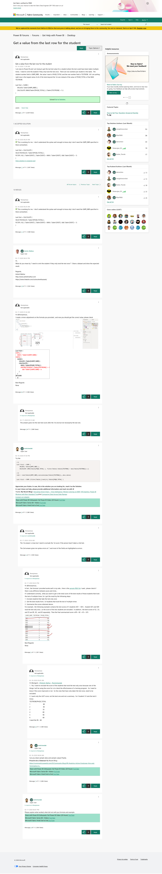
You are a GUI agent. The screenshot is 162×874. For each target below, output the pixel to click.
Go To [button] (144, 20)
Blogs (83, 15)
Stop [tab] (130, 97)
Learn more (17, 8)
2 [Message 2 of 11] (21, 513)
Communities (74, 15)
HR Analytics (85, 493)
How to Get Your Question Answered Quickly (122, 113)
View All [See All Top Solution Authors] (110, 159)
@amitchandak (57, 684)
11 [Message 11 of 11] (22, 167)
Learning (91, 15)
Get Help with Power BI (53, 35)
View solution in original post (25, 161)
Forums (47, 15)
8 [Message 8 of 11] (21, 392)
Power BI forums (21, 35)
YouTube (62, 501)
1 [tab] (123, 97)
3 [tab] (126, 97)
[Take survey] (114, 93)
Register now (141, 28)
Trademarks (144, 860)
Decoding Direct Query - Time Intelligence (48, 493)
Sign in (130, 20)
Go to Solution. (60, 99)
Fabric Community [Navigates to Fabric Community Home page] (35, 14)
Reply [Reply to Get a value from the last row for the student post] (95, 112)
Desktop (71, 35)
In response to (27, 415)
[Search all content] (124, 24)
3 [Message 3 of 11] (26, 556)
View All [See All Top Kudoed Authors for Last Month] (110, 202)
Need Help (25, 107)
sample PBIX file (75, 589)
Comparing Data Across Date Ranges (54, 495)
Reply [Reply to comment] (95, 172)
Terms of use (134, 860)
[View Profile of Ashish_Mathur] (29, 251)
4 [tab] (127, 97)
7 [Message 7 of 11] (35, 782)
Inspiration (56, 15)
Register (122, 20)
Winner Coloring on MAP (71, 493)
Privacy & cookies (122, 860)
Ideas (65, 15)
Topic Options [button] (93, 48)
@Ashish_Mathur (45, 684)
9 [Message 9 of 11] (26, 429)
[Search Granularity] (90, 24)
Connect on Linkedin (22, 498)
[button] (81, 48)
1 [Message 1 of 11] (21, 113)
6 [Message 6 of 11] (35, 728)
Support (100, 15)
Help (137, 20)
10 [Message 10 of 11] (22, 286)
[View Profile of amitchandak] (28, 448)
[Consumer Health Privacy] (40, 867)
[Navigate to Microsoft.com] (18, 15)
